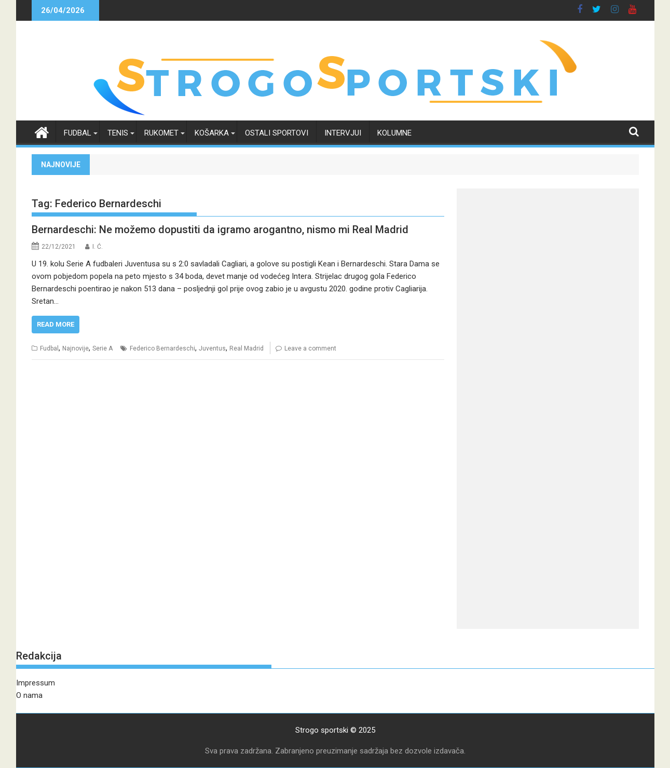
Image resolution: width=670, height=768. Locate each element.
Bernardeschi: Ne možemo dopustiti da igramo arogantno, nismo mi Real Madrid (220, 229)
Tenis (117, 133)
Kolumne (394, 133)
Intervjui (342, 133)
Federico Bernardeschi (162, 348)
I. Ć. (97, 246)
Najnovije (75, 348)
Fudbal (77, 133)
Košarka (212, 133)
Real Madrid (246, 348)
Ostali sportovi (276, 133)
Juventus (212, 348)
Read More (55, 324)
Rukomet (161, 133)
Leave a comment (310, 348)
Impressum (35, 683)
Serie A (102, 348)
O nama (29, 695)
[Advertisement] (547, 261)
